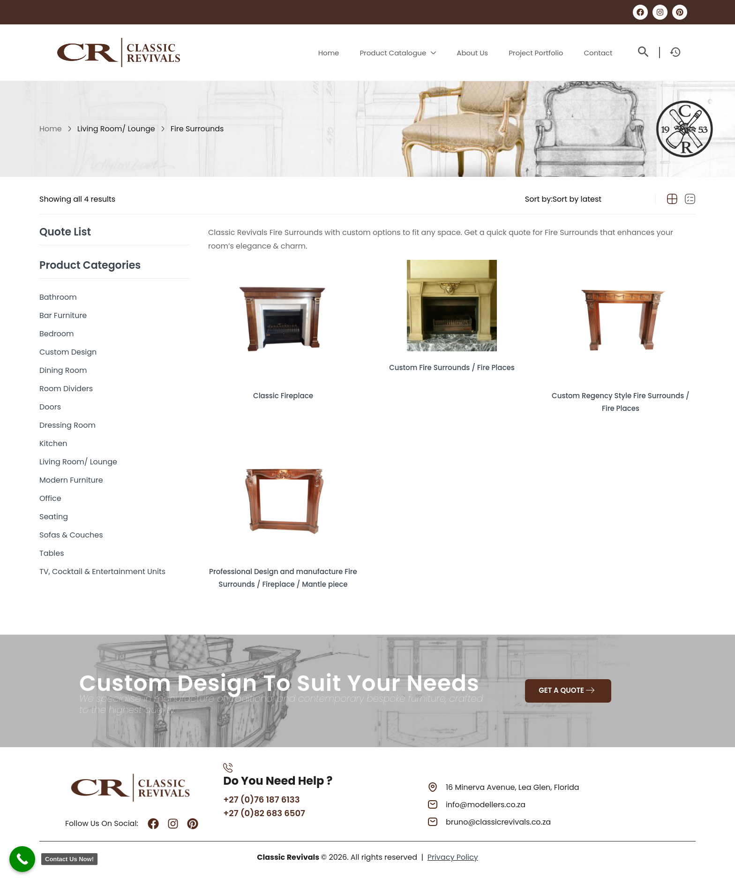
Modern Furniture (71, 480)
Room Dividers (66, 388)
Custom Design (68, 352)
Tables (51, 553)
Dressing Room (67, 425)
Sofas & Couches (71, 535)
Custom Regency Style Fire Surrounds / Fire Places (620, 397)
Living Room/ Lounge (116, 128)
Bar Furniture (63, 315)
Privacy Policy (453, 861)
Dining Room (63, 370)
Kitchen (53, 443)
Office (50, 498)
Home (50, 128)
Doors (50, 407)
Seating (53, 516)
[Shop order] (598, 199)
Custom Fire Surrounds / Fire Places (451, 364)
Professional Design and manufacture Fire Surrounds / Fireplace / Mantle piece (283, 575)
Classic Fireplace (283, 392)
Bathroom (58, 297)
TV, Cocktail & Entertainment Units (102, 571)
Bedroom (56, 333)
